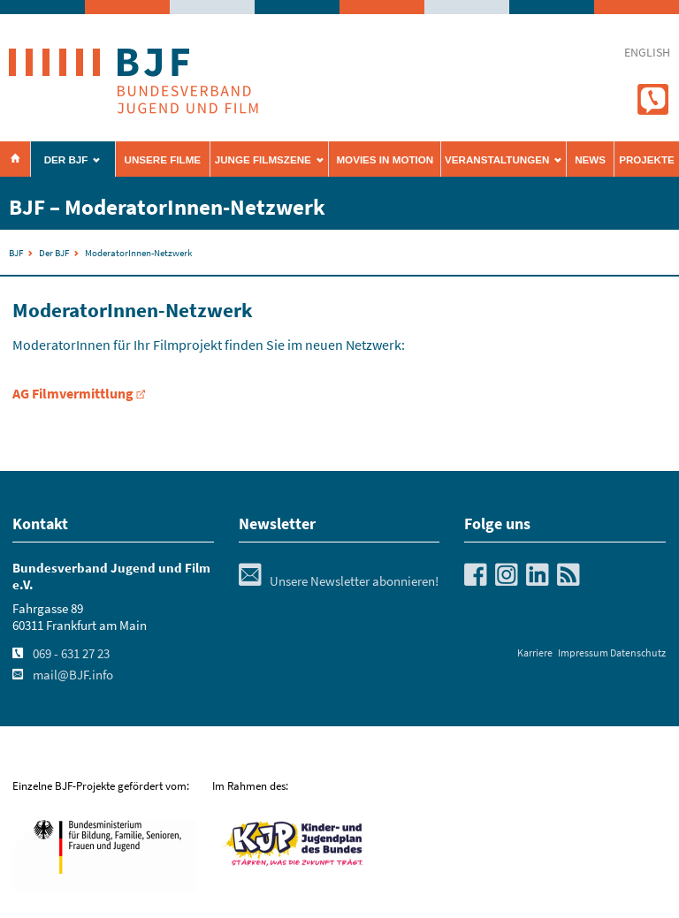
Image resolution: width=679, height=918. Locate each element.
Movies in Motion (384, 159)
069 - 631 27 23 (71, 654)
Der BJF (66, 159)
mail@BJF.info (73, 675)
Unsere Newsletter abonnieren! (339, 581)
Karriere (535, 652)
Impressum (583, 652)
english (647, 52)
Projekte (647, 159)
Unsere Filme (163, 159)
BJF (16, 253)
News (590, 159)
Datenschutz (638, 652)
